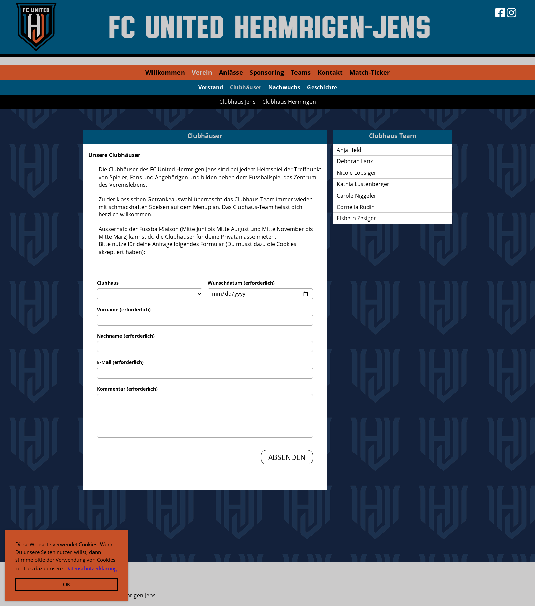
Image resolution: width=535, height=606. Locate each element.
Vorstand (210, 87)
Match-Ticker (369, 72)
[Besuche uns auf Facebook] (500, 12)
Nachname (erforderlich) (126, 336)
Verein (202, 72)
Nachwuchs (284, 87)
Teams (301, 72)
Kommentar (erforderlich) (127, 388)
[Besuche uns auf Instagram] (511, 12)
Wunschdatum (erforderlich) (241, 283)
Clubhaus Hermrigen (289, 101)
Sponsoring (267, 72)
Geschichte (322, 87)
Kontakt (330, 72)
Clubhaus (108, 283)
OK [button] (66, 584)
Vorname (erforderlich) (124, 309)
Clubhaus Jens (237, 101)
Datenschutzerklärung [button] (91, 568)
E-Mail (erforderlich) (120, 362)
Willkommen (165, 72)
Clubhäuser (245, 87)
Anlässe (231, 72)
